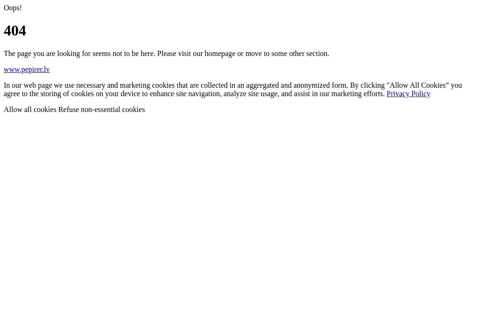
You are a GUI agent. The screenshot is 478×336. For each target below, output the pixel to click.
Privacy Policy (408, 94)
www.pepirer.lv (27, 69)
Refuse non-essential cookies (101, 109)
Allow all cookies (31, 109)
